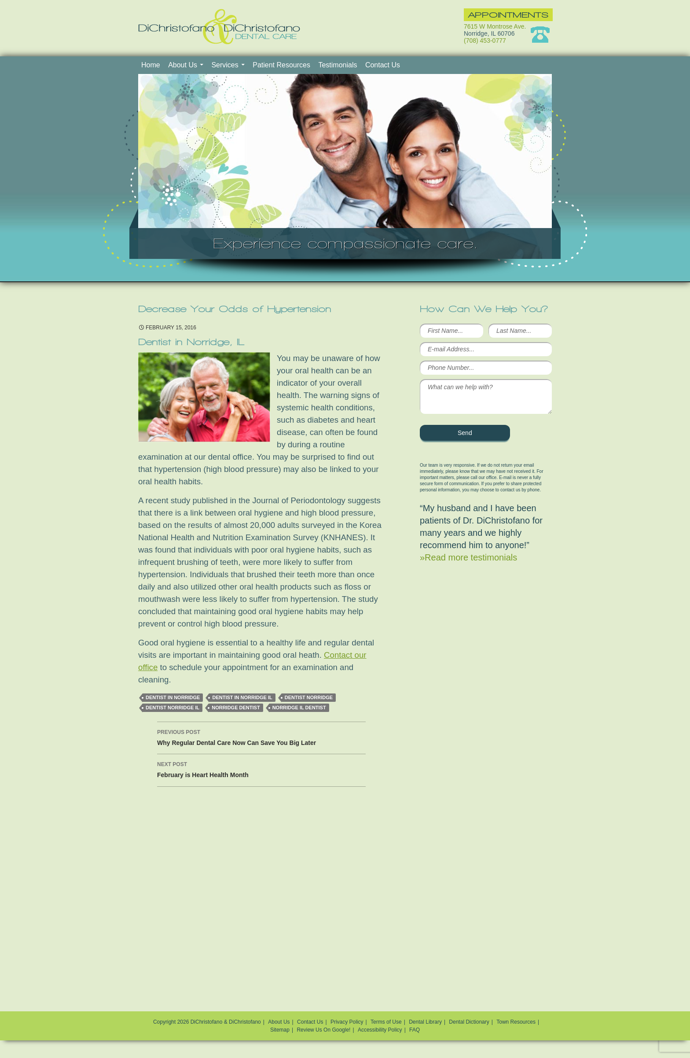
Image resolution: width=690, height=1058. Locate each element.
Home (150, 65)
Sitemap (280, 1030)
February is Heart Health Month (261, 768)
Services (224, 65)
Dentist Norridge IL (172, 707)
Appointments (508, 15)
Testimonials (337, 65)
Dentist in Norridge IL (242, 697)
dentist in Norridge (173, 697)
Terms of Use (386, 1022)
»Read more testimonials (468, 557)
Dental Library (425, 1022)
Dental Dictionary (469, 1022)
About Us (182, 65)
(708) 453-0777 (485, 40)
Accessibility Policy (380, 1030)
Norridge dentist (236, 707)
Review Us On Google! (323, 1030)
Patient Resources (281, 65)
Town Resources (516, 1022)
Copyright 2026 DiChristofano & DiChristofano (207, 1022)
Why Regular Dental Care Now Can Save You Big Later (261, 736)
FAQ (414, 1030)
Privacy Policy (346, 1022)
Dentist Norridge (309, 697)
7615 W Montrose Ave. (495, 26)
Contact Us (382, 65)
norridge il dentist (299, 707)
